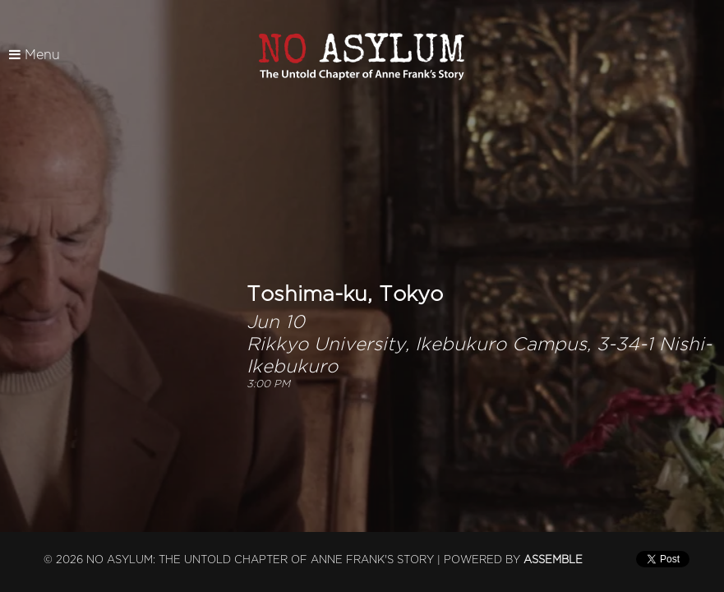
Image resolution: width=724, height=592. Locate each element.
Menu (34, 55)
